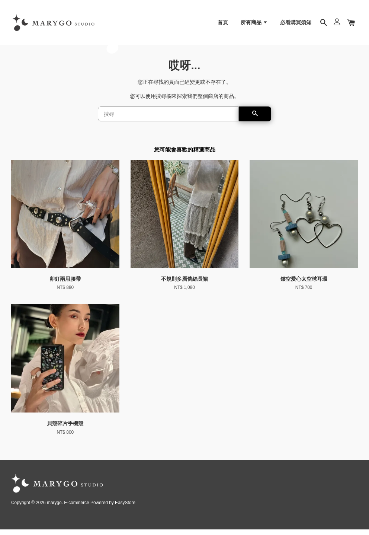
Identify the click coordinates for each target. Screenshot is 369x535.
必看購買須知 (295, 24)
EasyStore (125, 508)
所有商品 (254, 24)
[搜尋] (168, 119)
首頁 (223, 24)
